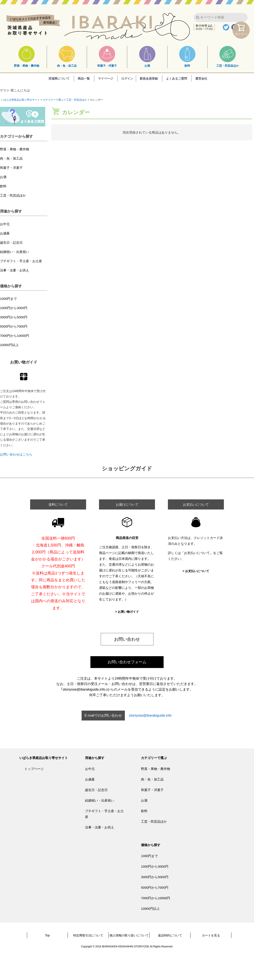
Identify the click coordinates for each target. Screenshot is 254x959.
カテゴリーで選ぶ (53, 99)
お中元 (5, 224)
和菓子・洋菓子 (107, 56)
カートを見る (211, 935)
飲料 (187, 56)
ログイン (127, 78)
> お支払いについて (196, 571)
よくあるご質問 (176, 78)
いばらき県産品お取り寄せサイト (20, 99)
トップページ (34, 769)
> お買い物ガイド (127, 611)
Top (47, 935)
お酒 (147, 56)
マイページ (105, 78)
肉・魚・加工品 (67, 56)
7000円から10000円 (14, 335)
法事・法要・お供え (14, 270)
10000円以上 (9, 345)
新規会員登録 (149, 78)
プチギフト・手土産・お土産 (21, 261)
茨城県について (59, 78)
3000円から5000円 (13, 317)
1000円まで (8, 298)
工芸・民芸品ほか (227, 56)
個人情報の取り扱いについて (129, 935)
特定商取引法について (88, 935)
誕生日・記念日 (11, 242)
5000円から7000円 (13, 326)
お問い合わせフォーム (127, 662)
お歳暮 (5, 233)
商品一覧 (84, 78)
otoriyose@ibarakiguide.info (150, 715)
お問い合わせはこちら (16, 454)
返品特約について (170, 935)
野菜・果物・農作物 (26, 56)
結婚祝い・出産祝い (14, 252)
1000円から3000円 (13, 308)
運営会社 (201, 78)
